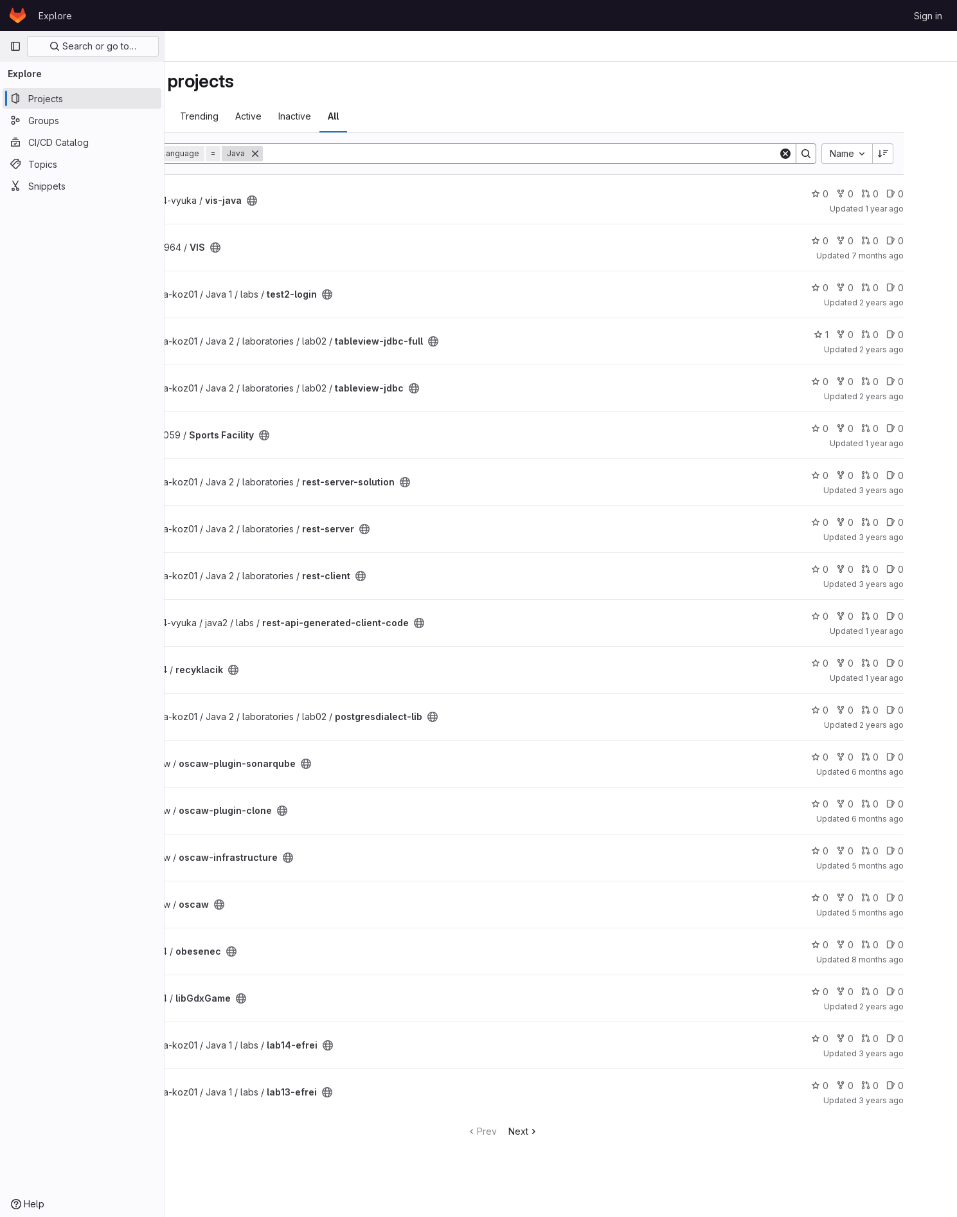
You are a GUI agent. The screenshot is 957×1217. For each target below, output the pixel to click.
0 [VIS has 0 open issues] (933, 240)
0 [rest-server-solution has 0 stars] (857, 475)
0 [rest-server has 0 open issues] (933, 522)
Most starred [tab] (215, 116)
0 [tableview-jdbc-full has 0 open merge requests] (908, 334)
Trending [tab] (277, 116)
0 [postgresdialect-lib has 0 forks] (882, 710)
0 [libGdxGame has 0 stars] (857, 991)
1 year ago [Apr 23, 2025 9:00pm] (922, 443)
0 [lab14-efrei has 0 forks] (882, 1038)
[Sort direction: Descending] (921, 153)
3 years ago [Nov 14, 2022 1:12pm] (919, 1100)
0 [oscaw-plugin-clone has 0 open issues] (933, 803)
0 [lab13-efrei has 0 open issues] (933, 1085)
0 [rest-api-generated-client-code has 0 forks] (882, 616)
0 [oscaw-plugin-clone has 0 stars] (857, 803)
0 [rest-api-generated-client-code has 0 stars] (857, 616)
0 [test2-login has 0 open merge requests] (908, 287)
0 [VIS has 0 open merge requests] (908, 240)
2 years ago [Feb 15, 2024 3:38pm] (919, 1006)
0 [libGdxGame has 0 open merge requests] (908, 991)
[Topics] (82, 164)
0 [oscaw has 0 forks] (882, 897)
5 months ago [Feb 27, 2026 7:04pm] (916, 865)
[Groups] (82, 120)
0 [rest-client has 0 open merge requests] (908, 569)
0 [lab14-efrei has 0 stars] (857, 1038)
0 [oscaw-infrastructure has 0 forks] (882, 850)
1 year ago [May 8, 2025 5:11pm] (922, 631)
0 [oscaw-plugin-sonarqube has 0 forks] (882, 757)
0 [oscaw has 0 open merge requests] (908, 897)
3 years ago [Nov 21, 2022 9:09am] (919, 1053)
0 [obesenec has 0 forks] (882, 944)
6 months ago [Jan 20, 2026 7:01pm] (916, 819)
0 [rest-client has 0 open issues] (933, 569)
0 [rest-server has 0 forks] (882, 522)
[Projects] (82, 98)
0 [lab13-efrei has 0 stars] (857, 1085)
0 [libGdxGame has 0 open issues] (933, 991)
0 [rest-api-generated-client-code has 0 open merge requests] (908, 616)
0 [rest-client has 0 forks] (882, 569)
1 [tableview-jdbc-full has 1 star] (859, 334)
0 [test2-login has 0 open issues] (933, 287)
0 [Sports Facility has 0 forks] (882, 428)
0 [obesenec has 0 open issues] (933, 944)
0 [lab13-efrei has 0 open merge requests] (908, 1085)
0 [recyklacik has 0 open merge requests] (908, 663)
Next (582, 1131)
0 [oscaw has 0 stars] (857, 897)
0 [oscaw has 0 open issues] (933, 897)
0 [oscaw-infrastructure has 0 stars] (857, 850)
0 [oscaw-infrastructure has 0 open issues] (933, 850)
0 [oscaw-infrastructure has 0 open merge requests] (908, 850)
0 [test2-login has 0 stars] (857, 287)
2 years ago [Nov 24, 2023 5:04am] (919, 302)
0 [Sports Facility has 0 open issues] (933, 428)
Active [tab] (327, 116)
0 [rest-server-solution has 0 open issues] (933, 475)
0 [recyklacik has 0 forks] (882, 663)
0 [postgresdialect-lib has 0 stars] (857, 710)
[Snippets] (82, 186)
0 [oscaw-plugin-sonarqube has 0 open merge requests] (908, 757)
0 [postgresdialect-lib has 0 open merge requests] (908, 710)
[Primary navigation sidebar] (15, 46)
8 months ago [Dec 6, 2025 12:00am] (916, 959)
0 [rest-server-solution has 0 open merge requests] (908, 475)
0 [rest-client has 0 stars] (857, 569)
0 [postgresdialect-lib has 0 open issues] (933, 710)
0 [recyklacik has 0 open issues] (933, 663)
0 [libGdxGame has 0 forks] (882, 991)
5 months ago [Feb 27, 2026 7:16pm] (916, 912)
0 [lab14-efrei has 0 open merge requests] (908, 1038)
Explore (55, 15)
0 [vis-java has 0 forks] (882, 193)
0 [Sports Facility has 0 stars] (857, 428)
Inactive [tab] (373, 116)
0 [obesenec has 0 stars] (857, 944)
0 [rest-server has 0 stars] (857, 522)
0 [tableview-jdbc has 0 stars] (857, 381)
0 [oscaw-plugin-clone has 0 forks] (882, 803)
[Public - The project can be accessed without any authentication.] (330, 200)
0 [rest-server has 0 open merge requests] (908, 522)
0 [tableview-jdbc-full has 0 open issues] (933, 334)
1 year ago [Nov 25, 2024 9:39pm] (922, 208)
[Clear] (823, 153)
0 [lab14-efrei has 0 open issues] (933, 1038)
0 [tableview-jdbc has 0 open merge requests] (908, 381)
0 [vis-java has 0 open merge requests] (908, 193)
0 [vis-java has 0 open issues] (933, 193)
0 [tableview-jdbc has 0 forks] (882, 381)
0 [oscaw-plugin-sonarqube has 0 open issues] (933, 757)
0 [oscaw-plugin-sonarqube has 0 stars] (857, 757)
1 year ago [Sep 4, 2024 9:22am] (922, 678)
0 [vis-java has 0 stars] (857, 193)
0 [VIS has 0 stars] (857, 240)
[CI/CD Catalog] (82, 142)
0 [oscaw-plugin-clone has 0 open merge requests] (908, 803)
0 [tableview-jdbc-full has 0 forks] (882, 334)
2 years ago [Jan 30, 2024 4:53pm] (919, 396)
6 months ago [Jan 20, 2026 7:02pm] (916, 772)
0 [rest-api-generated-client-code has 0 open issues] (933, 616)
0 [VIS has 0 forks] (882, 240)
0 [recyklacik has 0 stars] (857, 663)
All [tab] (411, 116)
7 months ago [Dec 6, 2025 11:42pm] (916, 255)
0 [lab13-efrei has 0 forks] (882, 1085)
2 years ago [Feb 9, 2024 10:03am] (919, 349)
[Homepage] (17, 15)
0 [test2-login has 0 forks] (882, 287)
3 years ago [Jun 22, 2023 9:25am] (919, 490)
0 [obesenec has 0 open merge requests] (908, 944)
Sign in (928, 15)
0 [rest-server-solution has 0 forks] (882, 475)
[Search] (579, 153)
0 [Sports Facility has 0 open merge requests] (908, 428)
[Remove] (333, 153)
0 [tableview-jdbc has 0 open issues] (933, 381)
